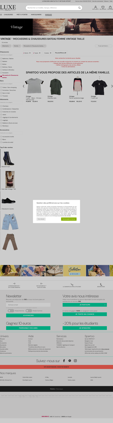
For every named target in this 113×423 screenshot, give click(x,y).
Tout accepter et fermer (68, 219)
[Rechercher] (79, 7)
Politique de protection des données (62, 215)
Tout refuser (41, 219)
